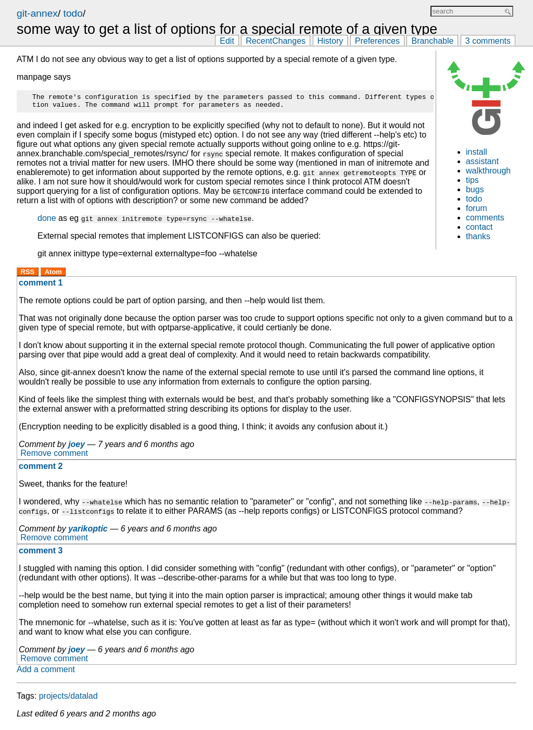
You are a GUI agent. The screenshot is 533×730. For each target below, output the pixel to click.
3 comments (488, 40)
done (46, 221)
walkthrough (488, 170)
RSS (28, 275)
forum (476, 208)
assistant (482, 161)
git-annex (37, 13)
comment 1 (40, 285)
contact (479, 226)
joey (76, 447)
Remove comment (54, 456)
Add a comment (46, 672)
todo (73, 13)
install (476, 151)
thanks (478, 236)
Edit (227, 40)
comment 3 (40, 553)
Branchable (432, 40)
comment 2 (40, 469)
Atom (53, 275)
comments (485, 217)
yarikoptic (88, 531)
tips (472, 180)
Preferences (377, 40)
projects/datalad (68, 699)
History (331, 40)
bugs (475, 189)
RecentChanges (276, 40)
